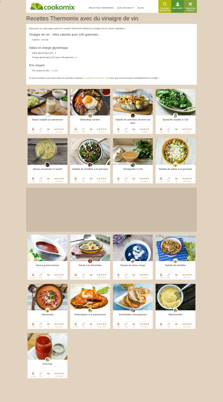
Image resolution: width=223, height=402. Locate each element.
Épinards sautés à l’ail (175, 119)
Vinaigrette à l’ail (133, 169)
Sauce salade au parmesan (47, 119)
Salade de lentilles (175, 265)
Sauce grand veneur (47, 265)
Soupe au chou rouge (132, 265)
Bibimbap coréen (90, 119)
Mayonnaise (175, 314)
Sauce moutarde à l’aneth (47, 169)
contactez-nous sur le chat (96, 78)
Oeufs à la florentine (90, 265)
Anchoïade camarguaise (133, 314)
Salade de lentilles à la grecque (90, 169)
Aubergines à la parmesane (90, 314)
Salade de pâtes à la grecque (175, 169)
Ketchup (47, 364)
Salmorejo (47, 314)
